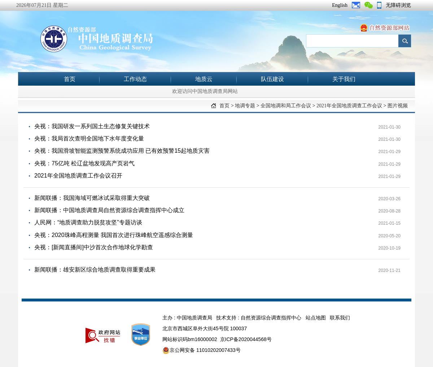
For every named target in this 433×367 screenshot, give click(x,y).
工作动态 (135, 79)
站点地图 (316, 318)
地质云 (204, 79)
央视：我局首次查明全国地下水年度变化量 (89, 138)
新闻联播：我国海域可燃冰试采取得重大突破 (92, 198)
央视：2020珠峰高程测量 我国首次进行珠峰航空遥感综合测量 (113, 235)
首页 (69, 79)
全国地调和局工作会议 (286, 105)
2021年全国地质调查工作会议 (349, 105)
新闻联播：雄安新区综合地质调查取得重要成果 (95, 270)
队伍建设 (272, 79)
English (339, 5)
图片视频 (398, 105)
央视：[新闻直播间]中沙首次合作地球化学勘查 (93, 247)
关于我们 (343, 79)
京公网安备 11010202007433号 (201, 350)
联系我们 (340, 318)
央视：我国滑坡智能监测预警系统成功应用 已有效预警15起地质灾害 (122, 151)
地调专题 (245, 105)
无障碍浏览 (398, 5)
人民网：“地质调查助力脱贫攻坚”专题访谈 (88, 222)
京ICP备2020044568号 (246, 339)
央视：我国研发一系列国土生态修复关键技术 (92, 126)
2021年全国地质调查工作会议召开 (78, 176)
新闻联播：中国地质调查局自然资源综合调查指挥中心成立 (109, 210)
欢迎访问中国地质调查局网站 (205, 91)
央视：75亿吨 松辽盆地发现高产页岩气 (84, 163)
